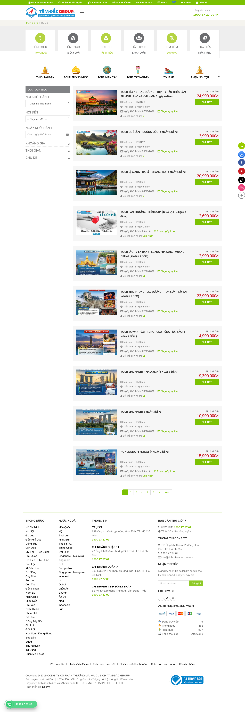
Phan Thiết (32, 613)
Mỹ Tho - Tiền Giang (38, 551)
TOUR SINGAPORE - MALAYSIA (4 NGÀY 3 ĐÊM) (148, 372)
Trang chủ (32, 23)
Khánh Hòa (32, 568)
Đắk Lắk (31, 629)
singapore (64, 560)
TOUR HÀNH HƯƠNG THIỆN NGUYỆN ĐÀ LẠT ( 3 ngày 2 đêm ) (153, 214)
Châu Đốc (31, 600)
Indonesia (64, 605)
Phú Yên (30, 605)
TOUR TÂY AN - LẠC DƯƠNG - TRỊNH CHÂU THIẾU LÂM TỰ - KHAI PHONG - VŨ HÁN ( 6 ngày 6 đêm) (153, 94)
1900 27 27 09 (182, 527)
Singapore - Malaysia (71, 556)
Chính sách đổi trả (78, 664)
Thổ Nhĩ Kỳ (65, 543)
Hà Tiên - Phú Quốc (37, 560)
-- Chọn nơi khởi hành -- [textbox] (40, 103)
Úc (60, 580)
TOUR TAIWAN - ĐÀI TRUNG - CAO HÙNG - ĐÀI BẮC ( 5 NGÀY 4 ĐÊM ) (152, 334)
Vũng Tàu (31, 543)
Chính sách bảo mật (104, 664)
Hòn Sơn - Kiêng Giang (39, 633)
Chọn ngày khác (169, 111)
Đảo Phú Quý (33, 539)
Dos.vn (46, 686)
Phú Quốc (31, 556)
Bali (61, 564)
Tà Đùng (31, 649)
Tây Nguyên (33, 645)
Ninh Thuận (32, 609)
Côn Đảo (31, 547)
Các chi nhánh (187, 664)
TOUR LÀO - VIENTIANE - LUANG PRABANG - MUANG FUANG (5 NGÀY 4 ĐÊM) (152, 254)
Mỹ (60, 531)
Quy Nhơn (31, 576)
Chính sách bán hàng (163, 664)
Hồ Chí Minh (32, 527)
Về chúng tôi (57, 664)
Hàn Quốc (65, 527)
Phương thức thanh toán (133, 664)
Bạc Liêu (31, 637)
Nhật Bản (64, 539)
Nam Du (30, 592)
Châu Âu (64, 588)
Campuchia (65, 568)
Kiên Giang (32, 596)
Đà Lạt (30, 535)
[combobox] (48, 103)
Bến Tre (30, 617)
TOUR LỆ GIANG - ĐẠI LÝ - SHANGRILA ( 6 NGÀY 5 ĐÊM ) (153, 172)
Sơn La (30, 580)
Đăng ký (196, 583)
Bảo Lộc (31, 564)
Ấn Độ (62, 596)
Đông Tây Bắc (34, 621)
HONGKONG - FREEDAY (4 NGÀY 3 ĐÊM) (144, 452)
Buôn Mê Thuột (35, 654)
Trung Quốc (65, 547)
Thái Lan (64, 535)
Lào (61, 609)
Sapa (29, 641)
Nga (61, 600)
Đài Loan (64, 551)
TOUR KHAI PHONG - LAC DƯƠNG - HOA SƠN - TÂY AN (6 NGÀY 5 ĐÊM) (153, 294)
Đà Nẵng (31, 572)
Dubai (62, 584)
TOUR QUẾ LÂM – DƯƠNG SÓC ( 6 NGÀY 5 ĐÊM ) (149, 132)
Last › (167, 492)
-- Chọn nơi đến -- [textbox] (37, 119)
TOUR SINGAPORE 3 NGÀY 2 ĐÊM (140, 412)
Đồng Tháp (32, 588)
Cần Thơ (31, 584)
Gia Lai (30, 625)
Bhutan (63, 592)
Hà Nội (30, 531)
